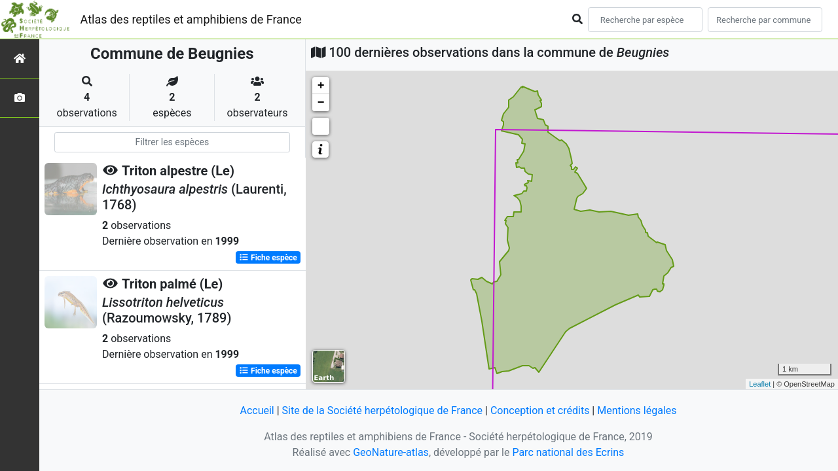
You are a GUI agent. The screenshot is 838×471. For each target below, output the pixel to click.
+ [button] (321, 86)
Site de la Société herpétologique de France (382, 410)
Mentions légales (636, 410)
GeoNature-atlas (391, 452)
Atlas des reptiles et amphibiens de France (191, 19)
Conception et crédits (540, 410)
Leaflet (760, 384)
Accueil (257, 410)
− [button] (321, 103)
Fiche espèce (268, 257)
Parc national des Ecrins (568, 452)
